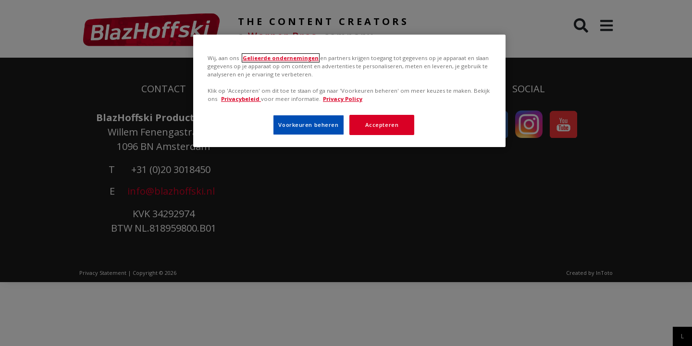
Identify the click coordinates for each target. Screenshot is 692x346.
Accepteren (382, 124)
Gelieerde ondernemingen (281, 58)
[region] (349, 91)
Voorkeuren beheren (308, 124)
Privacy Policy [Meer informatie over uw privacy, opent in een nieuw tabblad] (342, 98)
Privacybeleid (241, 98)
